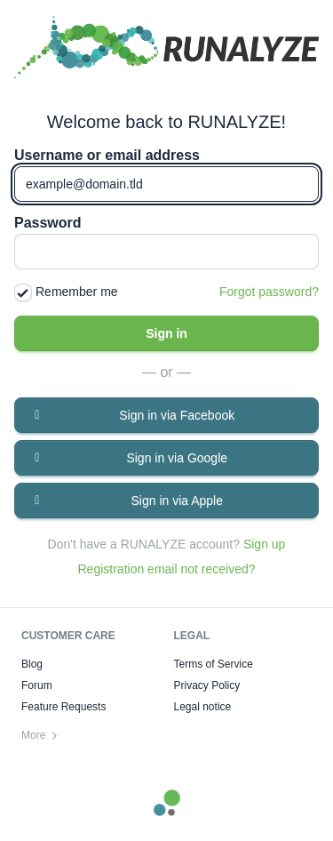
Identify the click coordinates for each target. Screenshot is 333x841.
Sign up (264, 544)
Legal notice (203, 707)
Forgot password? (269, 291)
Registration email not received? (167, 569)
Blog (32, 664)
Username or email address (107, 155)
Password (48, 223)
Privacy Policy (207, 685)
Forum (36, 685)
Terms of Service (213, 664)
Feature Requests (63, 707)
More (40, 735)
